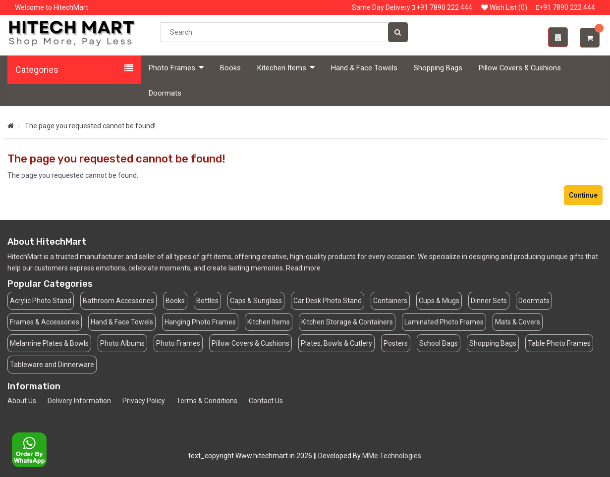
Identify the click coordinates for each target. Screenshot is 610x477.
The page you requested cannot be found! (90, 126)
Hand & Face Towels (364, 68)
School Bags (438, 343)
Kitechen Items (286, 67)
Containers (390, 301)
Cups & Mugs (439, 301)
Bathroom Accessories (118, 301)
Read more (303, 268)
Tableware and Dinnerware (52, 365)
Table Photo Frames (559, 343)
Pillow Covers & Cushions (520, 68)
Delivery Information (79, 401)
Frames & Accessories (44, 322)
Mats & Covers (517, 322)
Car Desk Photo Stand (327, 301)
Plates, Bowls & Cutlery (336, 343)
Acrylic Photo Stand (40, 301)
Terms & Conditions (206, 401)
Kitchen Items (268, 322)
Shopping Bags (438, 68)
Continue (583, 195)
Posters (396, 343)
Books (230, 68)
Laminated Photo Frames (444, 322)
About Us (21, 401)
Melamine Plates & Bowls (49, 343)
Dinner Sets (489, 301)
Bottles (207, 301)
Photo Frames (176, 67)
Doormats (165, 93)
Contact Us (266, 401)
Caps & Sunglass (256, 301)
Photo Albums (122, 343)
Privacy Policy (143, 401)
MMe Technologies (391, 456)
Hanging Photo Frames (200, 322)
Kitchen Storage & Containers (347, 322)
